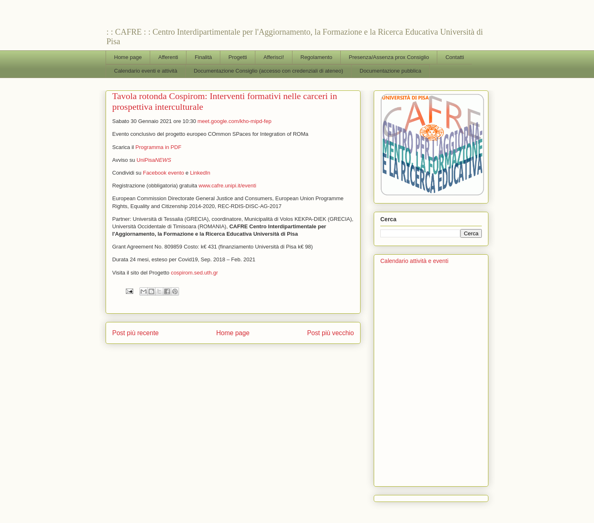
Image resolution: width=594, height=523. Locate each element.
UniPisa (154, 160)
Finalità (203, 57)
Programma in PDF (158, 147)
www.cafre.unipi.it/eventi (227, 185)
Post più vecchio (330, 332)
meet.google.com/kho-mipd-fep (234, 121)
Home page (128, 57)
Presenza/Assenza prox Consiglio (389, 57)
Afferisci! (274, 57)
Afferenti (168, 57)
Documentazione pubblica (391, 71)
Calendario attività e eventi (414, 261)
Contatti (455, 57)
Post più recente (135, 332)
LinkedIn (200, 173)
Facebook (154, 173)
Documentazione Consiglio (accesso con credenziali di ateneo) (268, 71)
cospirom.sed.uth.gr (194, 273)
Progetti (238, 57)
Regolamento (316, 57)
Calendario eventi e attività (145, 71)
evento (176, 173)
